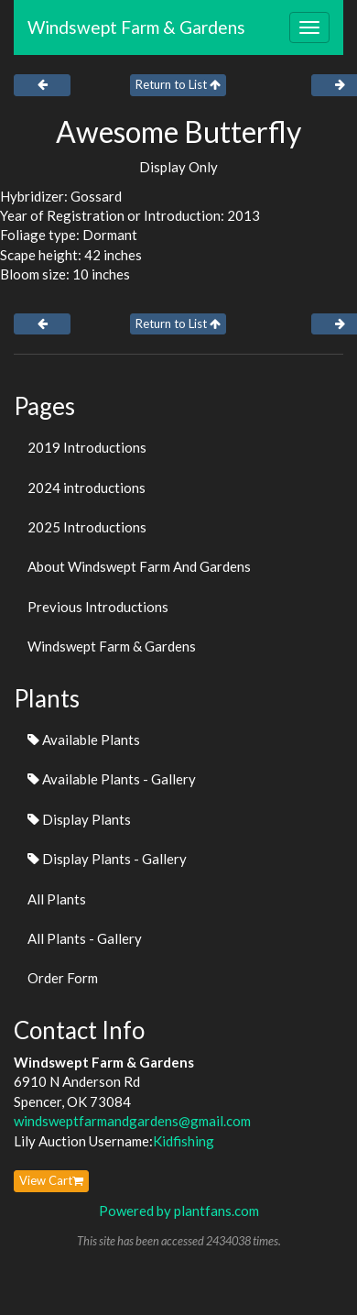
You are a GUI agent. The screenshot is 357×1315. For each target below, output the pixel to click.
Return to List (178, 84)
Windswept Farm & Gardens (136, 27)
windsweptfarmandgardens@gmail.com (132, 1120)
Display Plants (79, 819)
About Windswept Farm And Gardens (139, 566)
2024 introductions (86, 487)
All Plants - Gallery (84, 938)
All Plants (56, 899)
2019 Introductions (86, 447)
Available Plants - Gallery (111, 779)
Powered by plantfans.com (179, 1210)
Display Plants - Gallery (107, 858)
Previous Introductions (97, 606)
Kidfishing (183, 1141)
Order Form (62, 978)
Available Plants (83, 739)
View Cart (51, 1180)
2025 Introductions (86, 527)
